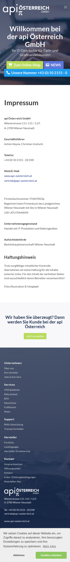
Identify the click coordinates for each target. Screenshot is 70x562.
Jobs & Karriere (12, 376)
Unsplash (33, 286)
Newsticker (10, 402)
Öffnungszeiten (12, 468)
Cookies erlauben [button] (51, 555)
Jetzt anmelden (35, 336)
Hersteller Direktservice (17, 451)
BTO (6, 398)
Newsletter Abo (12, 481)
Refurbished (10, 394)
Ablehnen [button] (19, 555)
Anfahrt (8, 472)
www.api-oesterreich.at (18, 175)
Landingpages (11, 446)
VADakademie (12, 389)
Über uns (9, 368)
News (7, 411)
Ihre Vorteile (11, 372)
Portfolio (9, 442)
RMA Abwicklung (13, 424)
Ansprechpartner (13, 464)
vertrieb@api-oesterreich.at (20, 180)
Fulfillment (10, 407)
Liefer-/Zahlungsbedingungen (20, 477)
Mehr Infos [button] (49, 546)
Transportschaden (14, 428)
